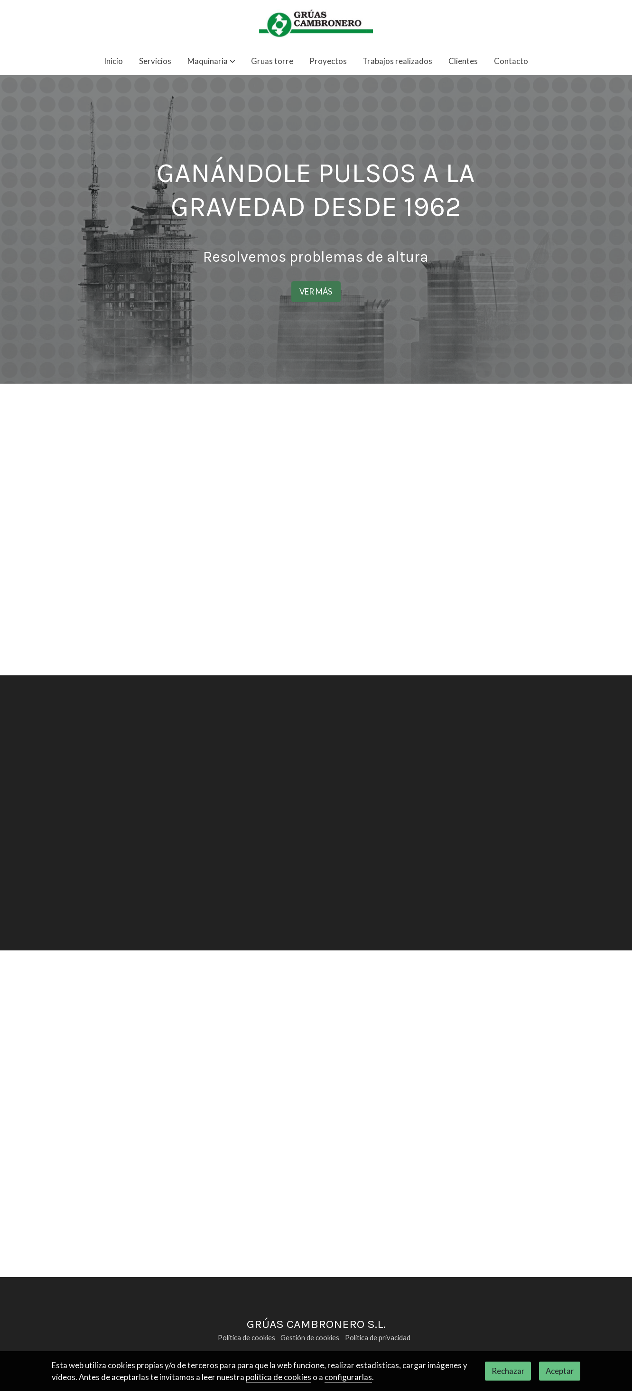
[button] (211, 61)
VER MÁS (315, 291)
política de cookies (278, 1377)
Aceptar (560, 1371)
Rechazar (508, 1371)
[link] (316, 23)
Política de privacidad (377, 1338)
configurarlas (348, 1377)
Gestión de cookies (309, 1338)
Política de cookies (246, 1338)
